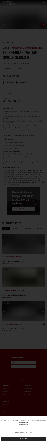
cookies (7, 420)
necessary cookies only (23, 433)
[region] (23, 430)
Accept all (23, 438)
